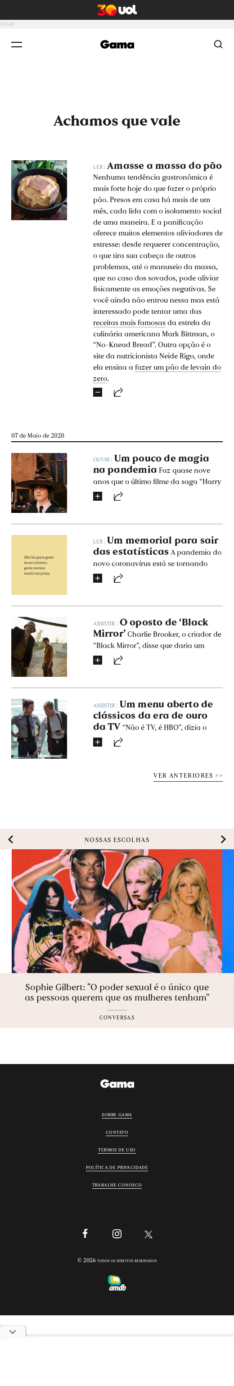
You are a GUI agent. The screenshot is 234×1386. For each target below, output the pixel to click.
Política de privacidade (117, 1167)
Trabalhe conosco (117, 1184)
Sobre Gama (117, 1114)
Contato (117, 1132)
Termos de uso (116, 1149)
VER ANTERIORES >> (188, 775)
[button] (10, 839)
